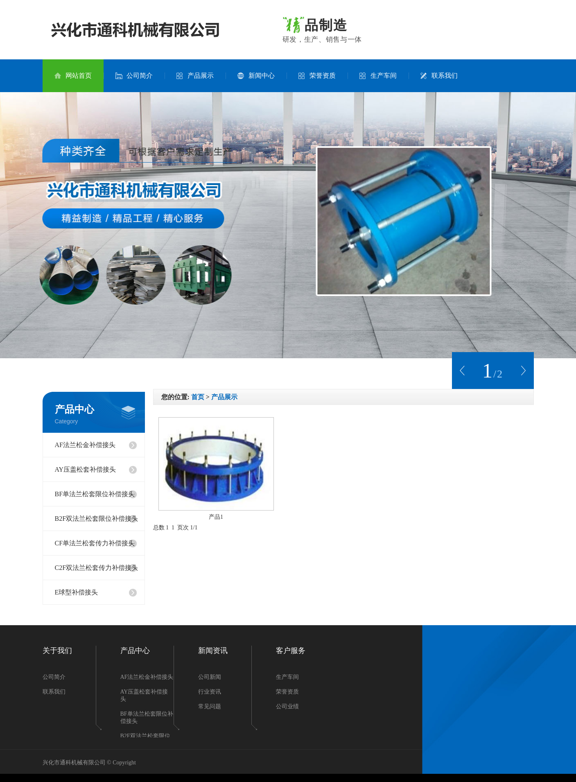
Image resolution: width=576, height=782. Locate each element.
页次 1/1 (187, 527)
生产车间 (378, 75)
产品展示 (195, 75)
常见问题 (209, 706)
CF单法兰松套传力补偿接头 (95, 543)
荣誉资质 (317, 75)
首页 (197, 396)
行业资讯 (209, 692)
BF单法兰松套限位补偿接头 (95, 493)
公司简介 (134, 75)
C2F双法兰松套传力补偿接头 (96, 567)
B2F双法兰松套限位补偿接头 (96, 518)
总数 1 (162, 527)
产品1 (216, 517)
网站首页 (73, 75)
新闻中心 (256, 75)
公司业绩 (287, 706)
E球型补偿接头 (76, 592)
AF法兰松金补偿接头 (85, 444)
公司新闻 (209, 677)
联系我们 (439, 75)
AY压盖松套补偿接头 (85, 469)
